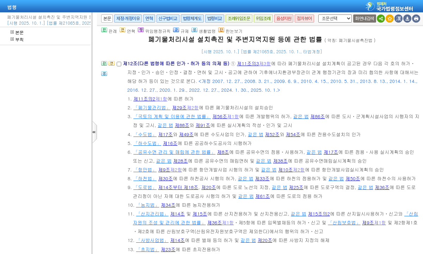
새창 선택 (317, 14)
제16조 (170, 143)
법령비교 (214, 18)
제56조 (220, 116)
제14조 (177, 213)
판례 (109, 31)
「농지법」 (147, 204)
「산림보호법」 (344, 222)
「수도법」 (145, 134)
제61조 (262, 196)
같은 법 (301, 116)
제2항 (193, 107)
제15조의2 (319, 213)
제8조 (223, 152)
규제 (181, 31)
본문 (17, 32)
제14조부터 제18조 (178, 187)
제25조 (296, 187)
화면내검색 (364, 18)
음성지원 (283, 18)
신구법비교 (168, 18)
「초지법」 (147, 249)
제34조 (168, 204)
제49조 (186, 134)
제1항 (161, 98)
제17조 (165, 134)
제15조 (199, 213)
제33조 (262, 178)
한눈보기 (230, 31)
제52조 (272, 134)
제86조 (317, 116)
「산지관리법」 (152, 213)
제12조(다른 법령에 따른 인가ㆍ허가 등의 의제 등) (177, 63)
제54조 (293, 134)
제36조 (382, 187)
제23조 (168, 249)
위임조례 (263, 18)
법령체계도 (192, 18)
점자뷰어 (304, 18)
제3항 (265, 63)
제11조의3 (248, 63)
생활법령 (203, 31)
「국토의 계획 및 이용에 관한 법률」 (172, 116)
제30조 (165, 178)
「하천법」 (145, 178)
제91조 (203, 125)
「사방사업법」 (152, 240)
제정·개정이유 (128, 18)
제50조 (352, 178)
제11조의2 (144, 98)
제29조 (179, 107)
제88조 (182, 125)
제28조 (180, 160)
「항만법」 (145, 169)
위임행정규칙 (154, 31)
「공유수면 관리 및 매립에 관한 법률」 (174, 152)
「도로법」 (145, 187)
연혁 (149, 18)
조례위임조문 (239, 18)
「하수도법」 (147, 143)
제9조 (164, 169)
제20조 (208, 187)
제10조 (285, 169)
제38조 (280, 160)
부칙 (17, 39)
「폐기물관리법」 (152, 107)
